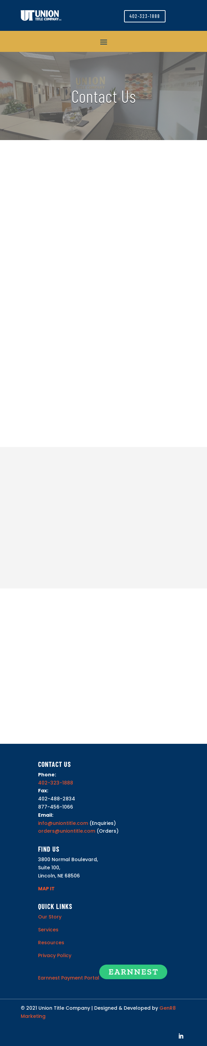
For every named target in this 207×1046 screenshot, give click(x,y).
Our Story (50, 916)
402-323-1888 (145, 16)
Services (48, 929)
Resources (51, 942)
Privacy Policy (54, 955)
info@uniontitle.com (63, 823)
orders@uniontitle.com (66, 831)
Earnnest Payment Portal (68, 977)
